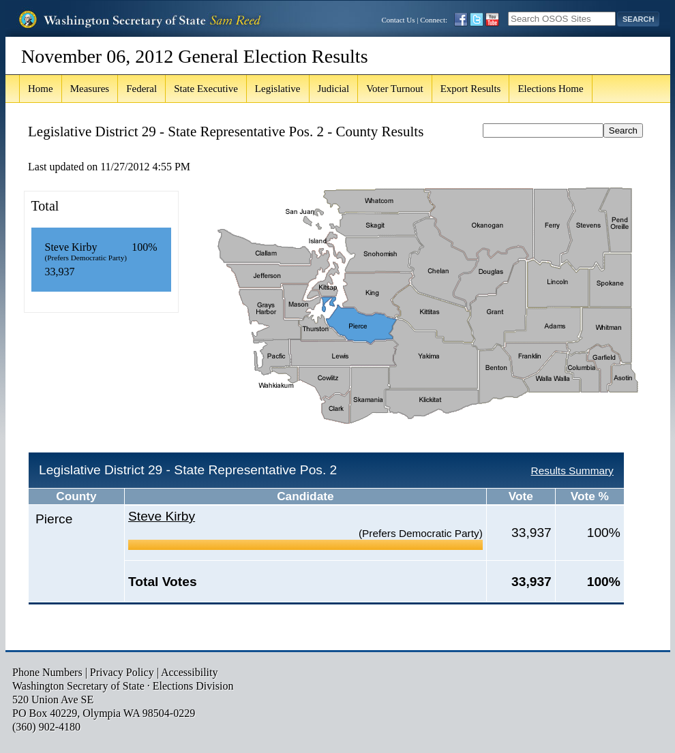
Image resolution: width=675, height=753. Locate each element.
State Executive (206, 88)
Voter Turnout (394, 88)
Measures (89, 88)
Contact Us (398, 20)
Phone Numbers (47, 672)
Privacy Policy (122, 672)
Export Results (470, 88)
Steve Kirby (161, 516)
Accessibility (189, 672)
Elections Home (550, 88)
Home (40, 88)
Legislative (278, 88)
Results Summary (572, 470)
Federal (141, 88)
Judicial (334, 88)
